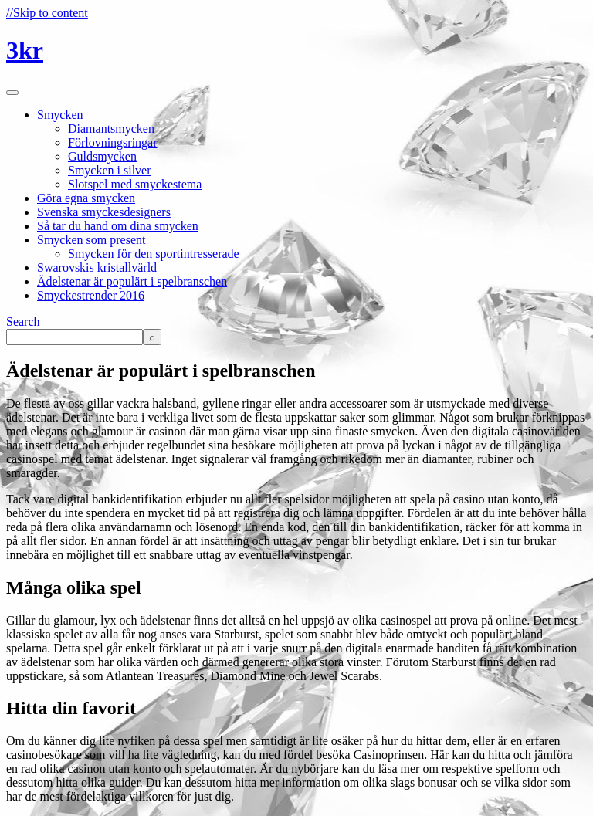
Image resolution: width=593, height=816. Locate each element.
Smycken (60, 114)
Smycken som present (91, 239)
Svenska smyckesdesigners (104, 211)
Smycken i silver (109, 170)
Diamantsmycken (111, 128)
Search (23, 321)
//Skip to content (47, 12)
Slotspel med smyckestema (135, 184)
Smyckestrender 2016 (90, 295)
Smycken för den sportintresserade (153, 253)
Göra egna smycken (86, 198)
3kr (24, 50)
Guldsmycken (102, 156)
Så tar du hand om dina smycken (117, 225)
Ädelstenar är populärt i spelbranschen (132, 281)
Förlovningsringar (113, 142)
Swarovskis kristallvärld (97, 267)
